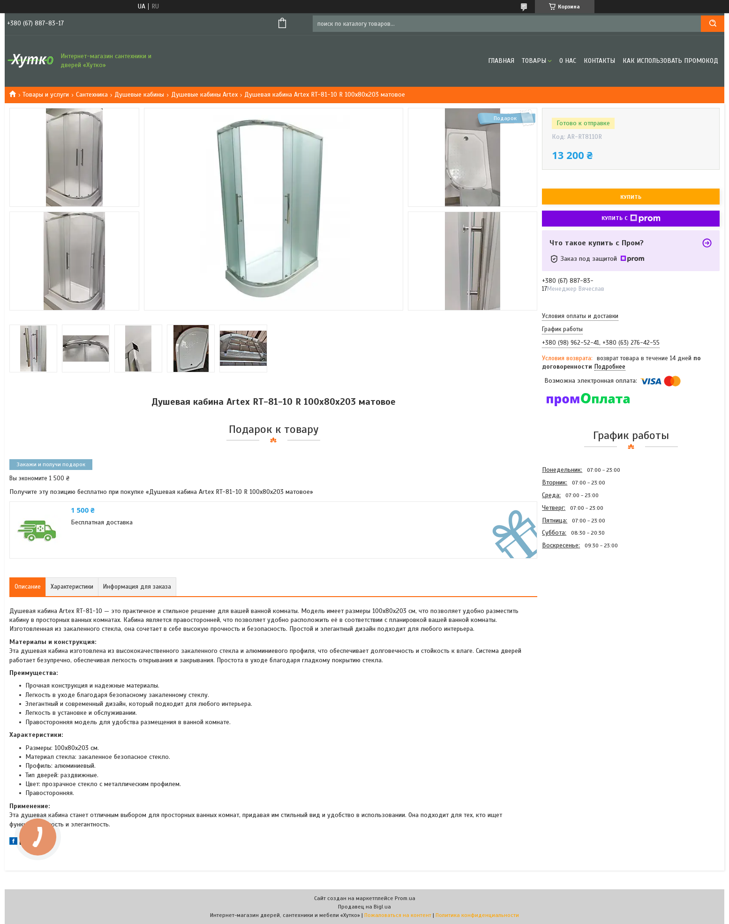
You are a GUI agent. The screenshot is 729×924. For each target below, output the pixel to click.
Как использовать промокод (670, 61)
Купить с (631, 218)
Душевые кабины (139, 94)
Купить (630, 197)
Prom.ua (405, 898)
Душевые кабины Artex (204, 94)
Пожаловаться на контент (397, 915)
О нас (567, 61)
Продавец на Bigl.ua (364, 906)
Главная (501, 61)
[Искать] (712, 23)
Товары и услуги (46, 94)
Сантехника (92, 94)
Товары (534, 61)
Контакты (599, 61)
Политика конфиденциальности (477, 915)
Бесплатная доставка (102, 522)
